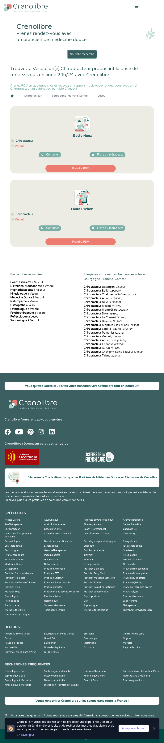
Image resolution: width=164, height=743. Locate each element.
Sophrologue (91, 605)
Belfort (102, 290)
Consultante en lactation (97, 533)
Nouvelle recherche (82, 54)
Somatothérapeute (54, 605)
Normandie (11, 647)
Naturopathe (51, 564)
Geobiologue (12, 550)
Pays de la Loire (131, 647)
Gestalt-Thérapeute (55, 550)
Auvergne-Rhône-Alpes (18, 633)
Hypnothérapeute (14, 555)
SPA (86, 601)
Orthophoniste (92, 564)
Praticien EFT (51, 573)
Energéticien (130, 541)
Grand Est (49, 638)
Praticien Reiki (12, 587)
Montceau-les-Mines (111, 325)
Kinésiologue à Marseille (18, 685)
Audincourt (105, 340)
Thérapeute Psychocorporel (138, 610)
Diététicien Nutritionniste (58, 541)
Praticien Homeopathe (135, 573)
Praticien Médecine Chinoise (20, 582)
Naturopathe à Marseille (136, 675)
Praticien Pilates (92, 582)
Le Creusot (105, 317)
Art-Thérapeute (13, 524)
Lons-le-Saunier (108, 329)
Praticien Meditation (134, 578)
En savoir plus (26, 735)
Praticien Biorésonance (135, 568)
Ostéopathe (11, 568)
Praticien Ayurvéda (54, 568)
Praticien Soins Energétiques (99, 587)
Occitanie (89, 647)
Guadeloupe (90, 638)
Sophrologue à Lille (15, 675)
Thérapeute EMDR (54, 610)
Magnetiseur (51, 559)
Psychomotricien (53, 596)
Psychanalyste (130, 591)
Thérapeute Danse (15, 610)
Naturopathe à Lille (54, 680)
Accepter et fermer (133, 728)
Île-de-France (51, 652)
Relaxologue (51, 601)
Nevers (102, 302)
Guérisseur (129, 550)
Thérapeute (129, 605)
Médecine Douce (14, 564)
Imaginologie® (52, 555)
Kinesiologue (130, 555)
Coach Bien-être (53, 529)
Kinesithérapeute (14, 559)
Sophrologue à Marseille (57, 671)
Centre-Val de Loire (133, 633)
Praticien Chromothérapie (19, 573)
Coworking (129, 533)
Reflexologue (12, 601)
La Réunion (50, 643)
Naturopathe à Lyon (95, 671)
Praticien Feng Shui (94, 573)
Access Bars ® (12, 520)
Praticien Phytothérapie (57, 582)
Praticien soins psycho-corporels (61, 591)
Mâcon (102, 306)
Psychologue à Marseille (18, 680)
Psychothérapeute (133, 596)
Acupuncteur (51, 520)
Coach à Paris (91, 680)
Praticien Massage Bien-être (99, 578)
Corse (8, 638)
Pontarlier (104, 332)
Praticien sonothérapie (96, 591)
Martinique (90, 643)
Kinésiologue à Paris (95, 675)
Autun (102, 348)
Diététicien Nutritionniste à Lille (61, 685)
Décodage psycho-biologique (100, 541)
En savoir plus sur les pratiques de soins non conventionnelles (44, 500)
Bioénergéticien (92, 524)
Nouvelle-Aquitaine (54, 647)
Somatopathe (12, 605)
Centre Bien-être (132, 524)
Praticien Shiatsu (53, 587)
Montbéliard (106, 309)
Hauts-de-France (14, 643)
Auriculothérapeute (54, 524)
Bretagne (89, 633)
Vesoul (102, 95)
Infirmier (88, 555)
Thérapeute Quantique (17, 614)
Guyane (127, 638)
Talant (102, 355)
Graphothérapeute (94, 550)
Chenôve (103, 344)
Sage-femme (130, 601)
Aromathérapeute (133, 520)
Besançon (104, 286)
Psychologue (11, 596)
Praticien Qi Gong (132, 582)
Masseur (88, 559)
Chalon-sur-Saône (110, 294)
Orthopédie (129, 564)
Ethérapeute (51, 545)
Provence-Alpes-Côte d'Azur (20, 652)
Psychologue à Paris (15, 671)
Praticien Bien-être (94, 568)
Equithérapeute (13, 545)
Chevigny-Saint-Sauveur (113, 351)
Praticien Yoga (12, 591)
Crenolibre (12, 419)
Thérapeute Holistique (96, 610)
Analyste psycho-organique (99, 520)
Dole (101, 313)
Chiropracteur (33, 95)
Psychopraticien (92, 596)
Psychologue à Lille (54, 675)
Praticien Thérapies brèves (137, 587)
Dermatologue (12, 541)
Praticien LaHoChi (54, 578)
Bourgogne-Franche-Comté (70, 95)
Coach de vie (130, 529)
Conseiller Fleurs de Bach (57, 533)
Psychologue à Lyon (133, 680)
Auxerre (103, 298)
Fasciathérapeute (132, 545)
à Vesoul (26, 282)
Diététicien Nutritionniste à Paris (141, 671)
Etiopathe (89, 545)
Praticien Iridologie (15, 578)
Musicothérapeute (133, 559)
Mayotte (127, 643)
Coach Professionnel (95, 529)
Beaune (103, 321)
